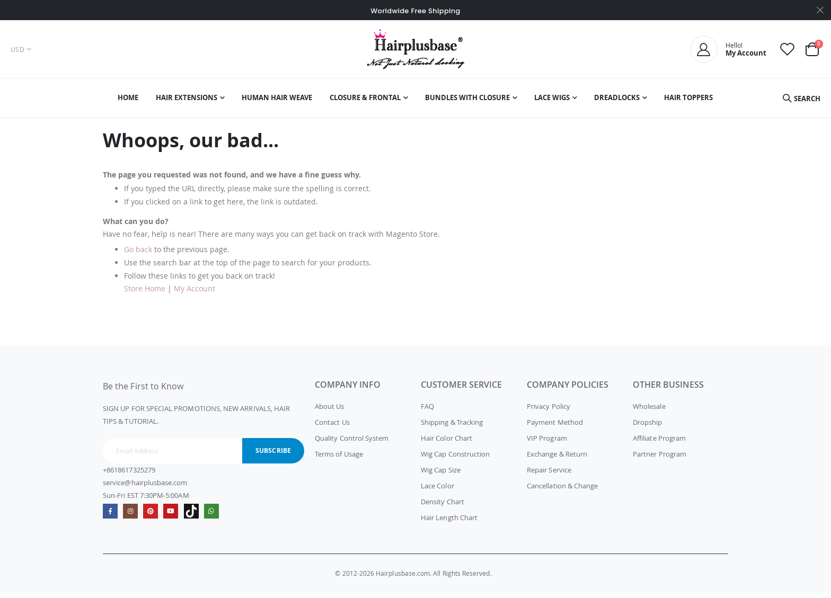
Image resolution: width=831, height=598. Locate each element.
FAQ (427, 411)
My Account (194, 293)
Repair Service (549, 474)
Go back (138, 254)
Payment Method (555, 427)
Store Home (144, 293)
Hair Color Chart (446, 443)
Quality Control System (351, 443)
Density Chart (442, 506)
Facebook (110, 516)
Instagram (131, 516)
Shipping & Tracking (452, 427)
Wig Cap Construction (455, 458)
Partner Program (659, 458)
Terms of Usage (339, 458)
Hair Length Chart (449, 522)
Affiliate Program (659, 443)
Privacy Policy (548, 411)
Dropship (647, 427)
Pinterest (152, 516)
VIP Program (547, 443)
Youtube (173, 516)
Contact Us (332, 427)
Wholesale (649, 411)
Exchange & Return (557, 458)
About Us (329, 411)
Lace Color (437, 490)
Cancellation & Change (562, 490)
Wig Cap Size (441, 474)
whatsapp (215, 516)
